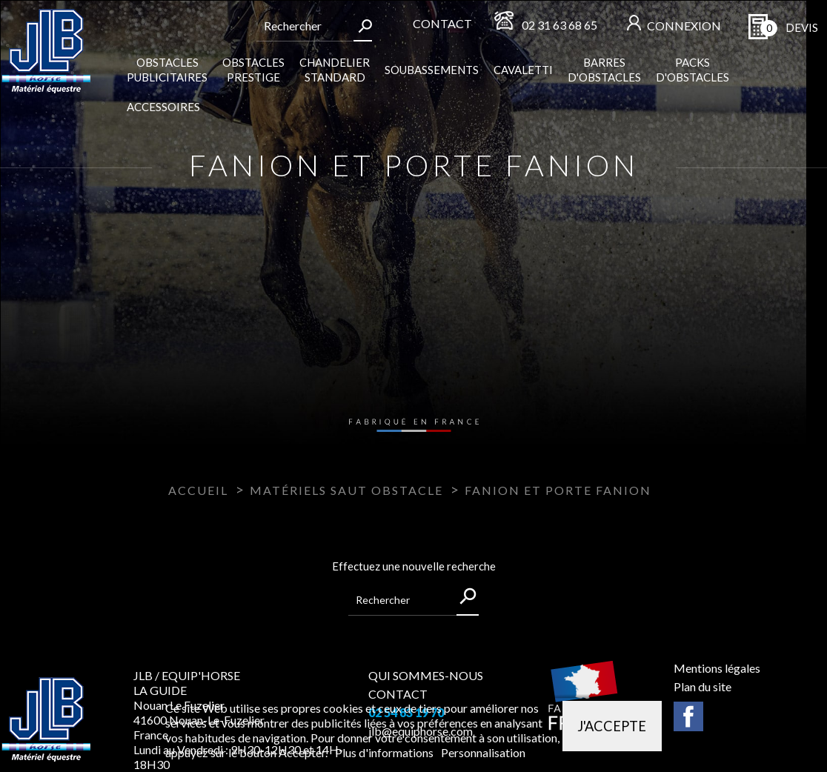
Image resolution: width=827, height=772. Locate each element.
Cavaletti (523, 69)
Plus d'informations (385, 752)
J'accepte (611, 726)
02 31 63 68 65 (559, 25)
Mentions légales (717, 668)
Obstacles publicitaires (167, 70)
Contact (442, 23)
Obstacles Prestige (253, 70)
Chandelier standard (334, 70)
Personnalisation (483, 752)
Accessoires (163, 106)
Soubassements (432, 69)
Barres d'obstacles (604, 70)
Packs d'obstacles (692, 70)
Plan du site (702, 686)
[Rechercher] (304, 26)
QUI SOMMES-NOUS (425, 675)
